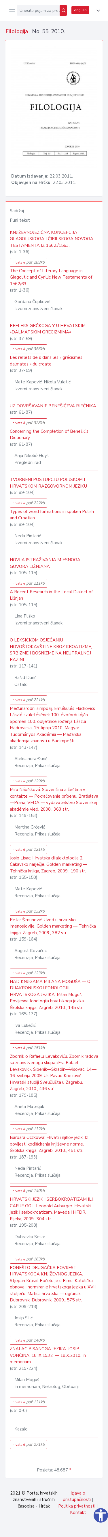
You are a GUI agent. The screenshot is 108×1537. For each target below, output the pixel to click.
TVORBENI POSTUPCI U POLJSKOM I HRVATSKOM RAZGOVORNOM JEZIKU (48, 483)
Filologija (17, 31)
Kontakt (78, 1512)
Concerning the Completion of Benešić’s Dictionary (49, 434)
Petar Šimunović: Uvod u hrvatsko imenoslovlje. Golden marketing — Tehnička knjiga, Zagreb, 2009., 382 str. (53, 926)
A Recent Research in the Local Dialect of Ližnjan (51, 595)
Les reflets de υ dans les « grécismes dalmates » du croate (46, 361)
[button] (97, 10)
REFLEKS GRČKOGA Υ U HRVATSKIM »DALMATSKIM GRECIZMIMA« (48, 329)
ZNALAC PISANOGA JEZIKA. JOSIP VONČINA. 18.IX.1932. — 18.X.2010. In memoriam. (48, 1355)
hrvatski (28, 262)
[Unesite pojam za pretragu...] (38, 10)
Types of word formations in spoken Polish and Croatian (52, 515)
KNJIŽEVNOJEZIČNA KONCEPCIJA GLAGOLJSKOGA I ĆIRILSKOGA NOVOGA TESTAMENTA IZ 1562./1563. (51, 239)
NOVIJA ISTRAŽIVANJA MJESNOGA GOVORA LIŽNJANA (45, 563)
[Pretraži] (63, 10)
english (80, 10)
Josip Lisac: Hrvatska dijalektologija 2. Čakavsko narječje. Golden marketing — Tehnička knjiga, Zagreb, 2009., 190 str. (48, 864)
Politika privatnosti (76, 1506)
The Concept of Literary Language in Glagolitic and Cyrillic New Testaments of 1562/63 (51, 277)
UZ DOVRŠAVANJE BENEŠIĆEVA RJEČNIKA (53, 406)
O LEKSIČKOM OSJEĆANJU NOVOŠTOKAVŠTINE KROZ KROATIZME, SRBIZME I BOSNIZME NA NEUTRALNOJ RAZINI (51, 650)
